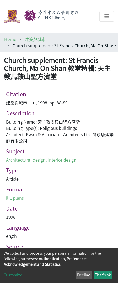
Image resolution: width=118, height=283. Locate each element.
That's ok (103, 274)
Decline (83, 274)
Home (10, 39)
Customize (13, 274)
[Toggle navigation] (106, 16)
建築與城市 (35, 39)
